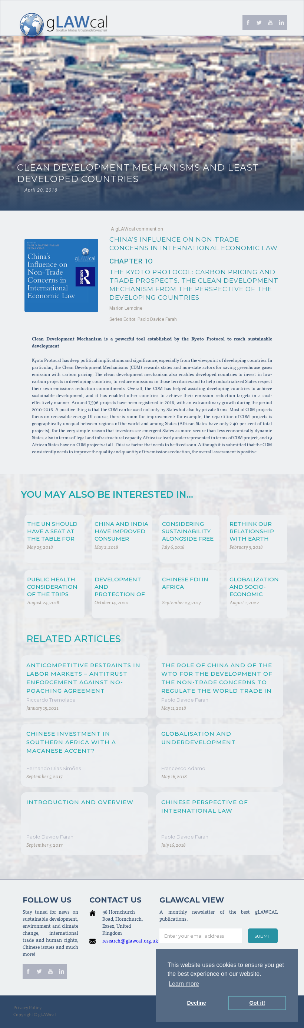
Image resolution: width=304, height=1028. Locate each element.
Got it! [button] (257, 1003)
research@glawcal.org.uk (130, 941)
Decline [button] (196, 1003)
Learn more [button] (184, 984)
